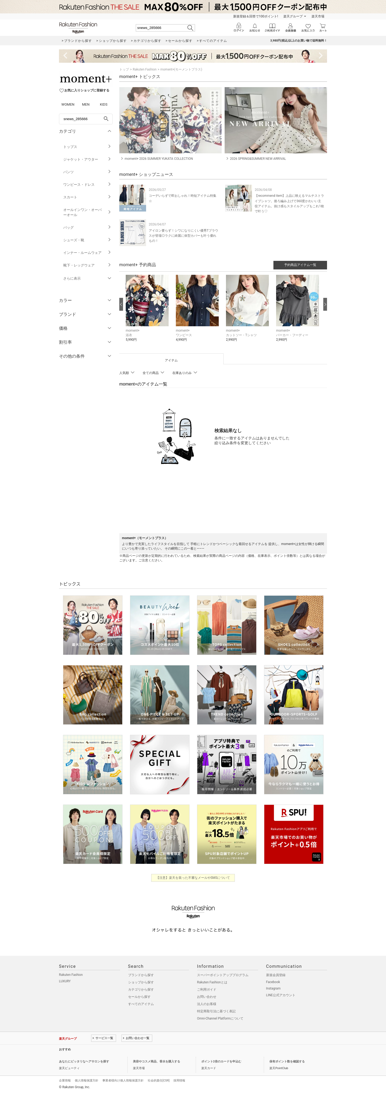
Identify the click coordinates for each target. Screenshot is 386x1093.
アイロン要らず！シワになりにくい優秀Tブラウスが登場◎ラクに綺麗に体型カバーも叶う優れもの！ (183, 236)
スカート (87, 197)
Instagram (273, 988)
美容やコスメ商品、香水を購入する (156, 1061)
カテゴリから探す (141, 989)
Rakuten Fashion (145, 69)
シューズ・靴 (87, 240)
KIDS (103, 104)
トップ (124, 69)
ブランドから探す (141, 975)
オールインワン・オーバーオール (87, 212)
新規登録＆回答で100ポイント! (255, 16)
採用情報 (179, 1080)
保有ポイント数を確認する (287, 1061)
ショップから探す (141, 982)
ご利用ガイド (206, 989)
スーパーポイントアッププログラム (222, 975)
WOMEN (68, 104)
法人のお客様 (206, 1004)
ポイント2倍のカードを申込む (221, 1061)
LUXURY (65, 981)
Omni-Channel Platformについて (220, 1018)
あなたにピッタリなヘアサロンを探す (84, 1061)
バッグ (87, 227)
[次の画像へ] (325, 304)
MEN (86, 104)
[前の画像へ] (121, 304)
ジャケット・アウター (87, 159)
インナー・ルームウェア (87, 252)
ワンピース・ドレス (87, 184)
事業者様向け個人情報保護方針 (123, 1080)
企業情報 (65, 1080)
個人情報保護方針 (86, 1080)
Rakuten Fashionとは (212, 982)
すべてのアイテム (141, 1004)
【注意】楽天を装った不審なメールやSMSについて (193, 878)
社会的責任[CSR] (158, 1080)
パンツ (87, 172)
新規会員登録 (275, 975)
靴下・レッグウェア (87, 265)
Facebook (273, 982)
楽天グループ (293, 16)
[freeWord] (86, 119)
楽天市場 (317, 16)
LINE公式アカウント (280, 995)
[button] (148, 312)
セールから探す (139, 997)
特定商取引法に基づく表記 (216, 1011)
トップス (87, 146)
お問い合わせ (206, 997)
